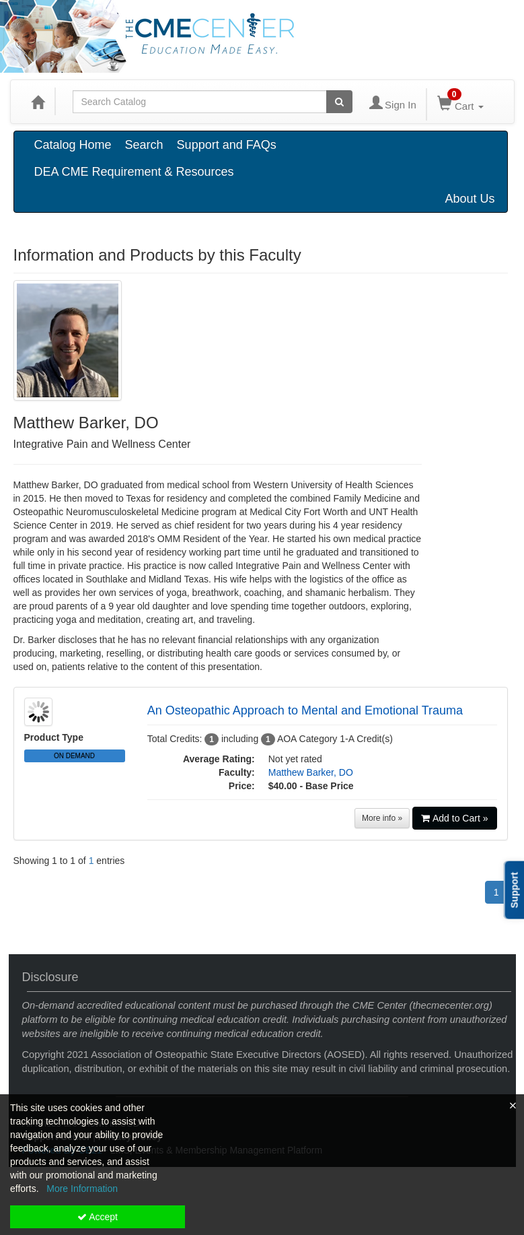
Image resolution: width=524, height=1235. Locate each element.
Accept (97, 1216)
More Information (82, 1188)
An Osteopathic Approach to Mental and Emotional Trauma (305, 710)
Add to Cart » (454, 818)
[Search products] (339, 101)
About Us (469, 198)
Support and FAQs (226, 145)
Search (144, 145)
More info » (382, 818)
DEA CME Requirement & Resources (134, 171)
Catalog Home (73, 145)
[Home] (37, 102)
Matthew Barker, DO (310, 772)
